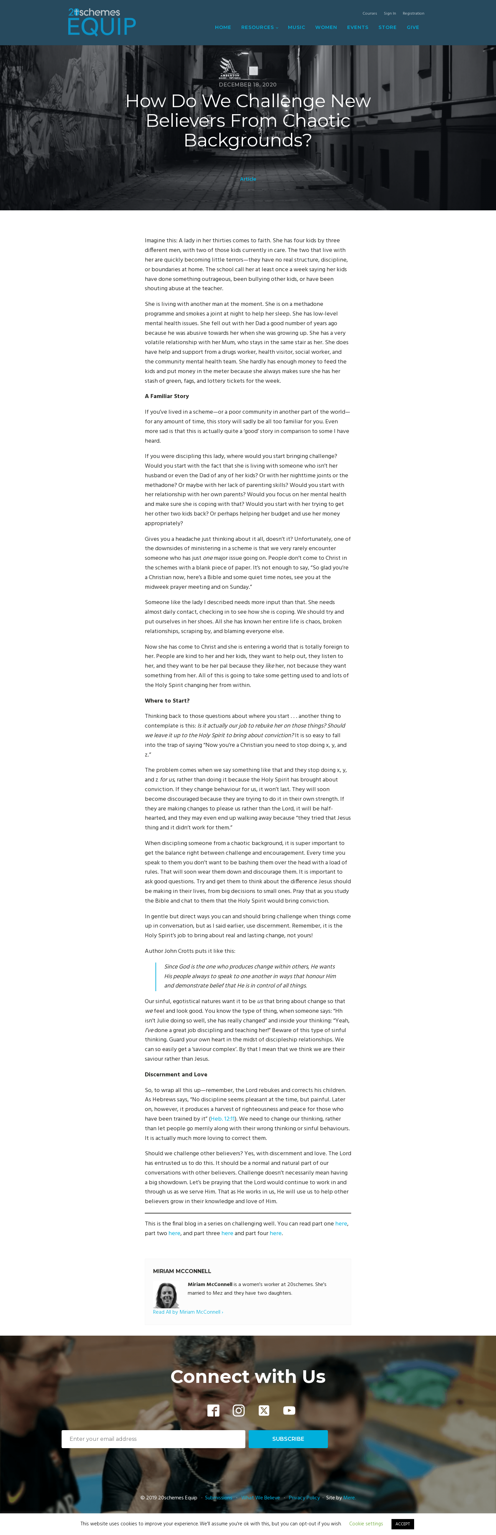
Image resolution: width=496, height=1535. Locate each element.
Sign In (390, 14)
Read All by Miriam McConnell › (188, 1312)
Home (223, 27)
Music (296, 27)
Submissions (219, 1498)
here (341, 1224)
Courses (370, 14)
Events (358, 27)
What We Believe (260, 1498)
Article (248, 179)
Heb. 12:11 (223, 1119)
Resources (257, 27)
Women (326, 27)
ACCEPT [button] (402, 1524)
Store (387, 27)
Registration (413, 14)
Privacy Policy (304, 1498)
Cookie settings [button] (366, 1524)
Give (413, 27)
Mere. (349, 1498)
